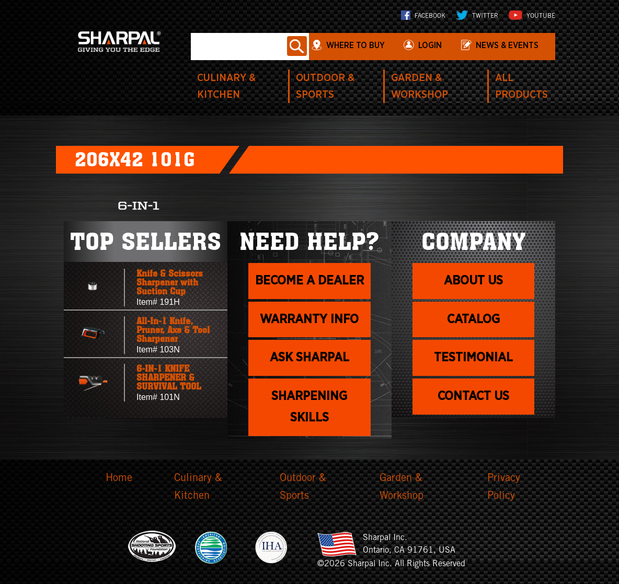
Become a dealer (309, 280)
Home (119, 479)
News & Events (507, 45)
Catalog (473, 319)
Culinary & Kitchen (198, 488)
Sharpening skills (309, 407)
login (430, 45)
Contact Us (473, 396)
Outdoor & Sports (303, 488)
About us (473, 280)
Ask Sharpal (309, 357)
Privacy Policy (503, 488)
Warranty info (309, 319)
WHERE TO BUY (355, 45)
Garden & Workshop (401, 488)
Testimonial (473, 357)
